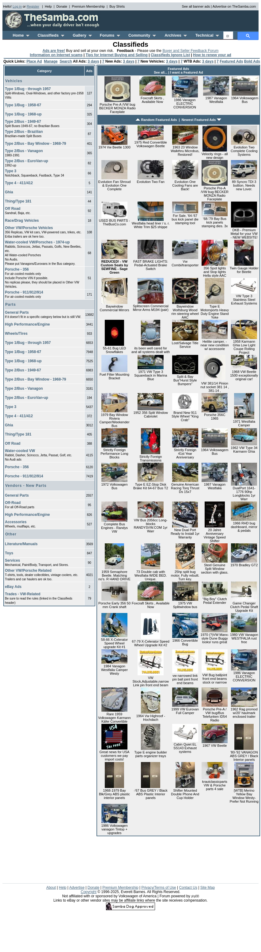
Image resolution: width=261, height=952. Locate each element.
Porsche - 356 (17, 269)
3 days (93, 61)
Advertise (77, 887)
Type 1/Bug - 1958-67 (23, 105)
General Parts (17, 312)
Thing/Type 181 (18, 201)
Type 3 (10, 171)
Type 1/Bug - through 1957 (28, 89)
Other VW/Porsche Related (28, 570)
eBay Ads (13, 587)
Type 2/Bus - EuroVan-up (26, 161)
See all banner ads (196, 6)
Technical (207, 35)
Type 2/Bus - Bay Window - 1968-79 (35, 143)
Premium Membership (88, 6)
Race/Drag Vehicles (22, 220)
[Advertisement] (49, 653)
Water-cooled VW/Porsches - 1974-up (37, 242)
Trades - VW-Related (22, 594)
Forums (110, 35)
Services (12, 560)
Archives (176, 35)
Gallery (82, 35)
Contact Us (188, 887)
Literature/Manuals (21, 544)
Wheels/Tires (16, 333)
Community (142, 35)
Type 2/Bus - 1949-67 (23, 121)
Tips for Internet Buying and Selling (116, 55)
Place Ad (34, 61)
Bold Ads (252, 61)
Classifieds (51, 35)
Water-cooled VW (20, 451)
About (51, 887)
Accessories (16, 522)
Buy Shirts (117, 6)
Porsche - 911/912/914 (24, 292)
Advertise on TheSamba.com (234, 6)
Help (48, 6)
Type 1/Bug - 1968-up (23, 114)
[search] (227, 36)
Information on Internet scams (56, 55)
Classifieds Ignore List (170, 55)
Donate (61, 6)
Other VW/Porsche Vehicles (29, 228)
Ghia (9, 192)
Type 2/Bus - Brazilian (24, 131)
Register (33, 6)
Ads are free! (54, 51)
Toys (9, 553)
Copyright (88, 892)
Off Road (13, 208)
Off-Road (13, 503)
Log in (17, 6)
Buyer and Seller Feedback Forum (190, 51)
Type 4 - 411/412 (19, 183)
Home (21, 35)
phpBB (195, 896)
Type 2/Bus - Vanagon (24, 151)
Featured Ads (231, 61)
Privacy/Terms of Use (158, 887)
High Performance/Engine (27, 324)
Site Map (207, 887)
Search (66, 61)
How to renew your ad (212, 55)
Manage (51, 61)
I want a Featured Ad (186, 72)
